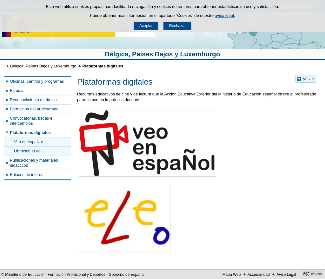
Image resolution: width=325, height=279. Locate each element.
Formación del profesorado (34, 109)
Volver (308, 78)
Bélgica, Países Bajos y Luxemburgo (162, 54)
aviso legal (224, 15)
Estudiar (17, 90)
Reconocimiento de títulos (33, 99)
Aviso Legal (286, 274)
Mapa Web (231, 274)
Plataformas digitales (30, 132)
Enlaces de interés (26, 174)
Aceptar (146, 26)
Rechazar (177, 26)
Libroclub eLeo (27, 151)
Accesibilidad (259, 274)
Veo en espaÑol (28, 141)
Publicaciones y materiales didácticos (34, 162)
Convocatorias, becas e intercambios (31, 120)
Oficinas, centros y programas (37, 81)
